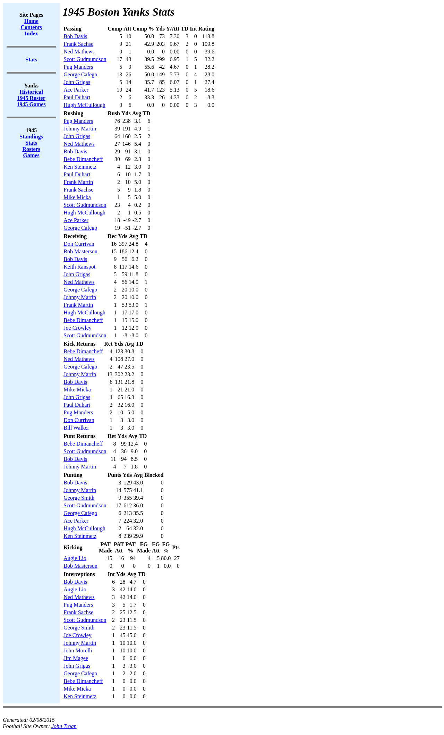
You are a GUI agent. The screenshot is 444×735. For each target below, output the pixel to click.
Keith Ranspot (79, 267)
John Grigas (76, 82)
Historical (31, 92)
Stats (31, 143)
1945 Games (31, 104)
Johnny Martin (79, 129)
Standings (31, 137)
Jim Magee (75, 658)
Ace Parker (75, 90)
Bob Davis (75, 36)
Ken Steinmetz (79, 167)
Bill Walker (76, 428)
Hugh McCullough (84, 105)
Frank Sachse (78, 44)
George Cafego (80, 74)
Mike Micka (77, 197)
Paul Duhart (76, 97)
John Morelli (77, 650)
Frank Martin (78, 182)
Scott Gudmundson (84, 59)
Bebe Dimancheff (83, 159)
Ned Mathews (78, 51)
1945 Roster (31, 98)
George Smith (78, 498)
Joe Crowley (77, 328)
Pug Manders (78, 67)
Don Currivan (78, 244)
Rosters (31, 149)
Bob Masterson (80, 251)
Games (31, 155)
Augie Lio (74, 558)
